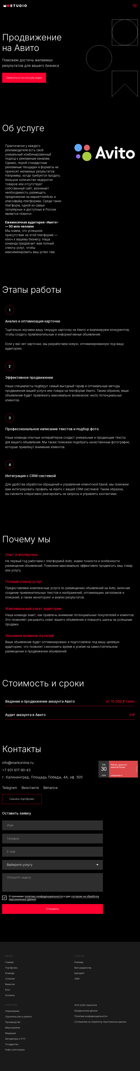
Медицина (10, 1033)
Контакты (10, 995)
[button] (24, 78)
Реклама (78, 962)
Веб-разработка (82, 967)
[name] (52, 825)
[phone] (52, 838)
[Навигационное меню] (134, 5)
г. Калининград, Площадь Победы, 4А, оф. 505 (42, 777)
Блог (7, 989)
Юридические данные (86, 1010)
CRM (76, 978)
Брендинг (79, 973)
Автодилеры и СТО (15, 1038)
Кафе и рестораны (15, 1049)
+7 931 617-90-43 (16, 770)
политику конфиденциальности (44, 896)
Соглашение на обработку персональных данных (100, 1021)
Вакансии (10, 984)
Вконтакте (30, 788)
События (10, 978)
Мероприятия (12, 1027)
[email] (52, 852)
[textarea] (52, 882)
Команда (9, 973)
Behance (50, 788)
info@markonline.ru (18, 763)
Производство (13, 1022)
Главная (9, 962)
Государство (12, 1044)
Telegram (9, 788)
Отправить (52, 908)
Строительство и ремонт (18, 1016)
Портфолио (11, 967)
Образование (12, 1011)
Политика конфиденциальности (90, 1016)
